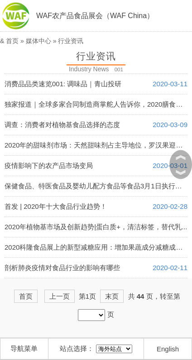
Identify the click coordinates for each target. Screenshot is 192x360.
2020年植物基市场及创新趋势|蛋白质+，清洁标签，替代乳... (96, 227)
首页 (12, 40)
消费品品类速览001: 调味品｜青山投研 (63, 84)
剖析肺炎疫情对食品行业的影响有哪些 (62, 267)
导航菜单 (24, 348)
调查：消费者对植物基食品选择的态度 (62, 124)
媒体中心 (38, 40)
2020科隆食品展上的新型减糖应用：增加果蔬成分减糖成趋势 (97, 247)
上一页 (59, 296)
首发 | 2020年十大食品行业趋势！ (56, 206)
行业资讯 (70, 40)
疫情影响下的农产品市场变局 (49, 165)
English (168, 349)
